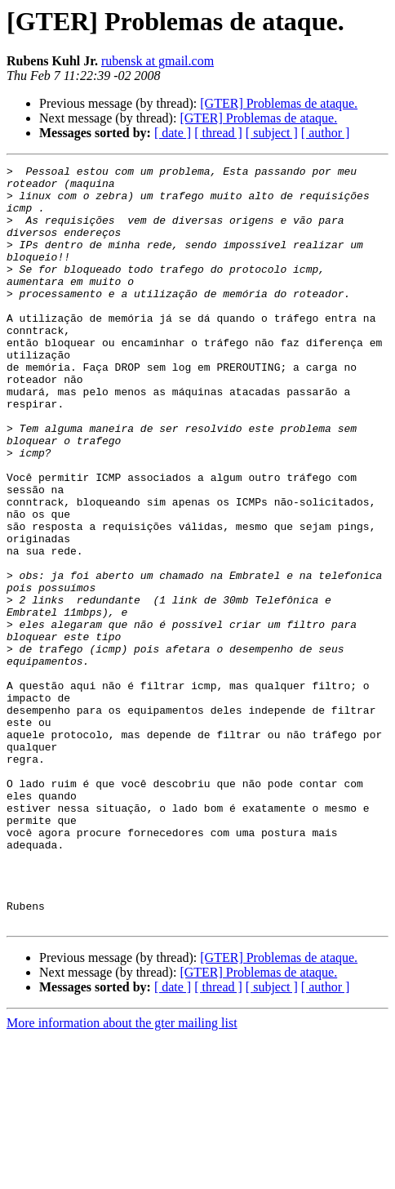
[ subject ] (272, 133)
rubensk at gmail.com (157, 61)
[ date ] (172, 133)
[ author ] (325, 133)
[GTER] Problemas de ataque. (278, 103)
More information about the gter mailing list (122, 1175)
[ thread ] (218, 133)
